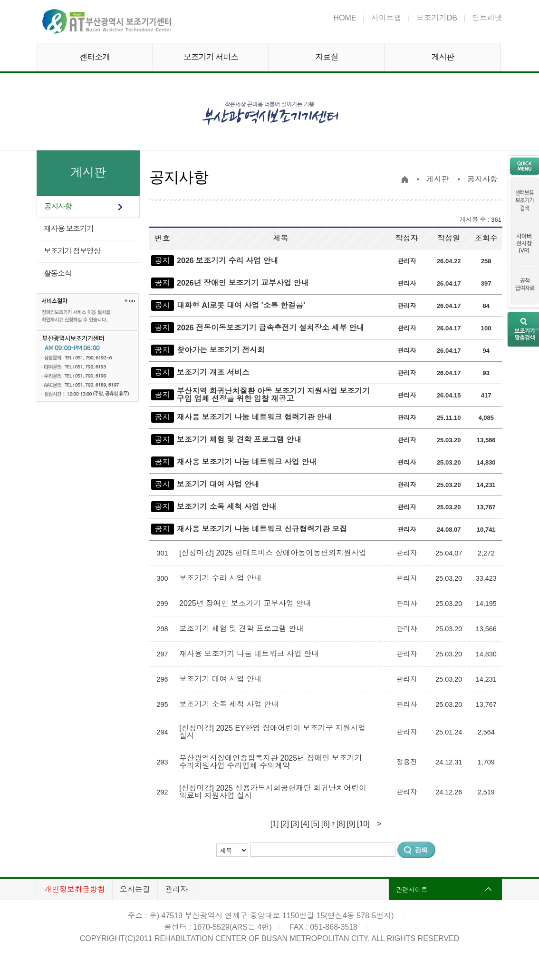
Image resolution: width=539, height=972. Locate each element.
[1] (274, 824)
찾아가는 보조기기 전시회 (221, 350)
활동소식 (57, 273)
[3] (295, 824)
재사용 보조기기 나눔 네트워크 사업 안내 (247, 462)
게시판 (443, 57)
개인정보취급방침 (74, 889)
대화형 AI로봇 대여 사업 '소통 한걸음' (241, 305)
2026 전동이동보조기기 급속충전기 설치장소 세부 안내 (270, 328)
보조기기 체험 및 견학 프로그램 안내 (239, 440)
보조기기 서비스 (211, 57)
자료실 (327, 57)
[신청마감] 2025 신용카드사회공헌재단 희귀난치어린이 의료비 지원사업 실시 (272, 792)
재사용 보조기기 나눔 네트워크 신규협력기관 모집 (262, 529)
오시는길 (135, 889)
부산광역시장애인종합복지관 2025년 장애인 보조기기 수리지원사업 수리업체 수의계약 (270, 762)
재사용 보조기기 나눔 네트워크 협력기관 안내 (254, 417)
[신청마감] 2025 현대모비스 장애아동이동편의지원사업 (273, 553)
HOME (345, 18)
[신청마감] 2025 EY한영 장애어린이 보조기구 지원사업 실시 (272, 732)
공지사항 (58, 206)
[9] (351, 824)
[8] (341, 824)
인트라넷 (487, 18)
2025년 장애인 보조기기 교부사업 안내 (246, 603)
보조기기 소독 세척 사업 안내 (227, 507)
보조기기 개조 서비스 (213, 372)
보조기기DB (436, 18)
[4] (305, 824)
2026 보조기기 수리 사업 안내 (227, 261)
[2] (284, 824)
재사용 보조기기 (68, 229)
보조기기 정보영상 (72, 251)
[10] (363, 824)
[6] (325, 824)
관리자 (176, 889)
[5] (315, 824)
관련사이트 (412, 889)
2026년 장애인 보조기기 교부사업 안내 (242, 283)
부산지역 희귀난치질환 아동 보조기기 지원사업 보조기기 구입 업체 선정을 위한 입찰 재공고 (273, 395)
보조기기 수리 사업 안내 (221, 578)
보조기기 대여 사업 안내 (218, 484)
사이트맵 (386, 18)
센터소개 (95, 57)
